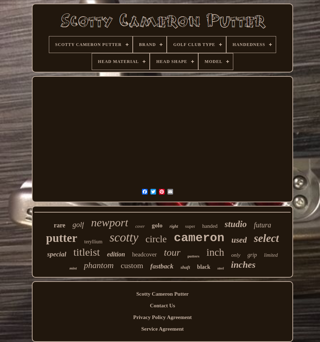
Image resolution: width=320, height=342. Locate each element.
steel (220, 268)
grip (252, 255)
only (235, 255)
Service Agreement (162, 329)
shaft (185, 267)
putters (194, 256)
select (266, 238)
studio (236, 224)
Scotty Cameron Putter (162, 294)
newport (109, 222)
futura (262, 225)
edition (116, 254)
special (56, 254)
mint (73, 268)
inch (215, 252)
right (174, 226)
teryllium (93, 241)
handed (209, 226)
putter (61, 238)
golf (78, 224)
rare (59, 225)
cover (140, 226)
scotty (123, 237)
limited (271, 255)
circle (156, 239)
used (239, 240)
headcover (144, 254)
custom (132, 265)
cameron (199, 238)
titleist (86, 252)
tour (172, 252)
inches (243, 265)
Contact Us (162, 305)
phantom (99, 265)
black (203, 267)
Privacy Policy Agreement (162, 317)
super (190, 226)
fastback (161, 266)
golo (157, 225)
